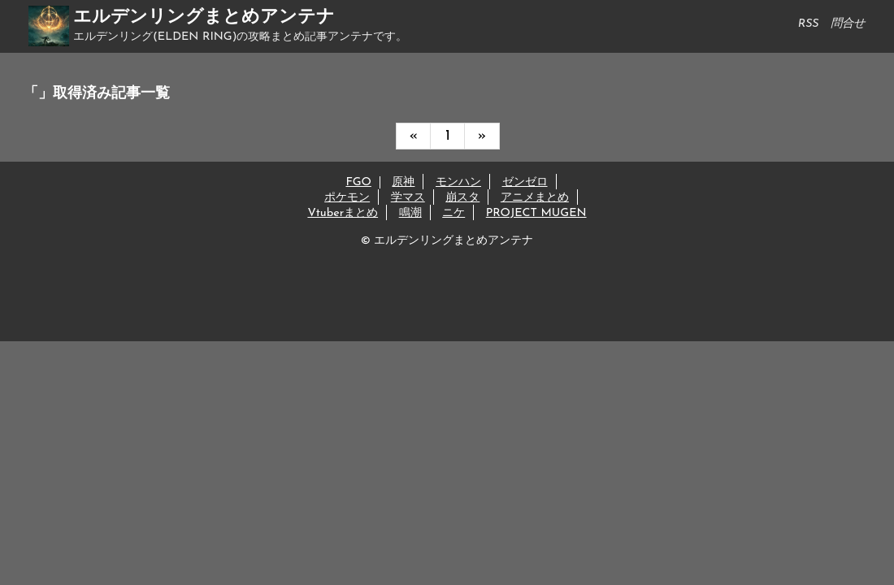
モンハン (458, 182)
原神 (403, 182)
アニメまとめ (535, 198)
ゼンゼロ (525, 182)
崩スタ (462, 198)
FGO (358, 182)
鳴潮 (410, 213)
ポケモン (347, 198)
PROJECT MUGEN (536, 213)
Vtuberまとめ (342, 213)
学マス (408, 198)
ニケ (453, 213)
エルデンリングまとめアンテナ (204, 17)
